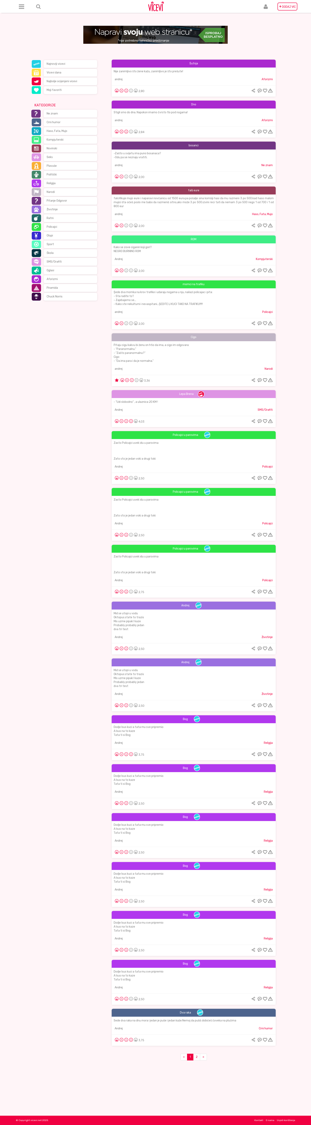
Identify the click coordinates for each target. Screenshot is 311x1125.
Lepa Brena (186, 394)
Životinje (52, 209)
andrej (119, 79)
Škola (50, 253)
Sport (50, 244)
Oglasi (50, 270)
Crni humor (53, 122)
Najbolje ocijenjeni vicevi (62, 81)
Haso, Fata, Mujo (57, 131)
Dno (193, 104)
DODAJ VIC (287, 6)
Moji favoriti (54, 90)
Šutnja (193, 63)
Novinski (52, 148)
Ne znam (52, 113)
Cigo (193, 337)
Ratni (50, 218)
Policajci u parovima (185, 435)
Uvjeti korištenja (286, 1120)
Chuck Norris (54, 296)
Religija (51, 183)
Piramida (52, 288)
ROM (193, 239)
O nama (270, 1120)
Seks (50, 157)
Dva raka (185, 1012)
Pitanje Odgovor (57, 200)
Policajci (52, 227)
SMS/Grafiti (54, 261)
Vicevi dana (54, 72)
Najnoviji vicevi (56, 64)
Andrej (119, 259)
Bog (185, 719)
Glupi (50, 235)
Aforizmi (52, 279)
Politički (52, 174)
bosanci (194, 145)
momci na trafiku (193, 284)
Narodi (51, 192)
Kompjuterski (55, 139)
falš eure (193, 190)
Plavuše (52, 166)
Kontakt (258, 1120)
